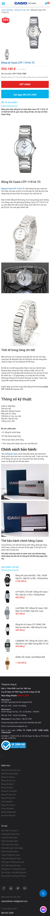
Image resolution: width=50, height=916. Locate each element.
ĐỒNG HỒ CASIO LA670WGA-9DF (30, 657)
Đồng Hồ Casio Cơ (8, 781)
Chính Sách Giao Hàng (9, 845)
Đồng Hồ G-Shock (8, 777)
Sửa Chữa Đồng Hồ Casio (11, 866)
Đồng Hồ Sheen (7, 788)
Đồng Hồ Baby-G (7, 784)
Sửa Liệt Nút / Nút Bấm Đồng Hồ (13, 872)
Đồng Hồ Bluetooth (8, 812)
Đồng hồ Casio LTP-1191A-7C (18, 62)
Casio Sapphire (7, 802)
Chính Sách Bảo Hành (9, 841)
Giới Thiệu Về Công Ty (9, 831)
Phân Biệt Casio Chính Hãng (12, 848)
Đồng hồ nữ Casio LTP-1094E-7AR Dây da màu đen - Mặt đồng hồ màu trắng (31, 626)
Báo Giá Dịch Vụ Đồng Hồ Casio (13, 876)
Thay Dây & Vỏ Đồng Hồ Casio (12, 862)
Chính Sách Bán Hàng (9, 852)
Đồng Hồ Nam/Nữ (8, 798)
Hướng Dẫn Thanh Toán (10, 834)
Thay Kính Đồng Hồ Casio (11, 859)
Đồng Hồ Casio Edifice (9, 774)
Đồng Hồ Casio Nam (9, 791)
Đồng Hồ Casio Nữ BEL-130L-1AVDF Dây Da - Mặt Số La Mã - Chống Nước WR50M (32, 577)
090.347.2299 (7, 913)
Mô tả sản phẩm (9, 102)
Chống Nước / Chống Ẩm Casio (13, 869)
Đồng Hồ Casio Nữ (8, 795)
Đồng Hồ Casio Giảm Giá (10, 770)
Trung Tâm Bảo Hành (9, 838)
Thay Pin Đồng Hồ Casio (10, 855)
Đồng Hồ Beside (7, 809)
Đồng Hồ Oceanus (8, 805)
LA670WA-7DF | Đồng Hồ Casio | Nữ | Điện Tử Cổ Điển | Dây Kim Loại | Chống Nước (32, 609)
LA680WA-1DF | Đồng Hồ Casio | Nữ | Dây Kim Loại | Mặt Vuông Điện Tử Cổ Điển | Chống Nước (32, 642)
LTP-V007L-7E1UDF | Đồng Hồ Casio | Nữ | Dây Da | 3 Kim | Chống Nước (32, 593)
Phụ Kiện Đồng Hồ (8, 816)
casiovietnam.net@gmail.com (14, 901)
